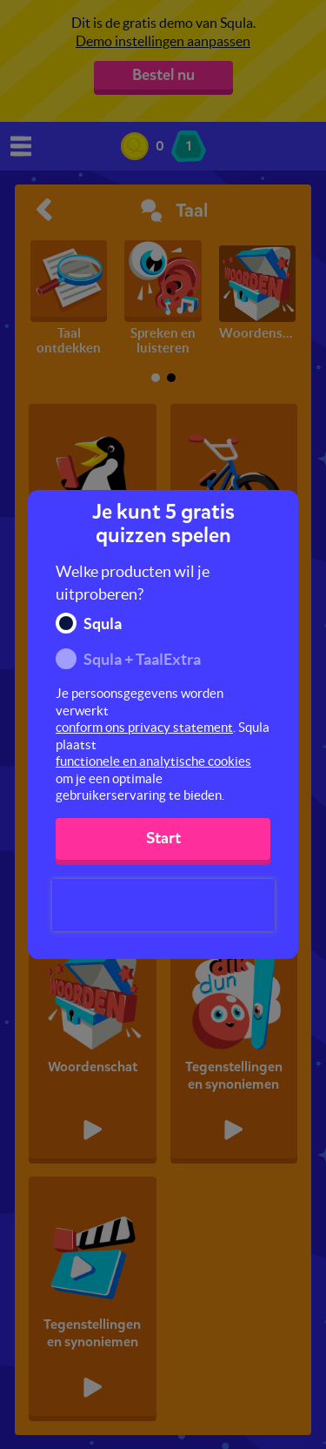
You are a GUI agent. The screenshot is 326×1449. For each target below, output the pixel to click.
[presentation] (163, 905)
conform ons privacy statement (144, 727)
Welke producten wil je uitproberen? (133, 582)
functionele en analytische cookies (153, 761)
